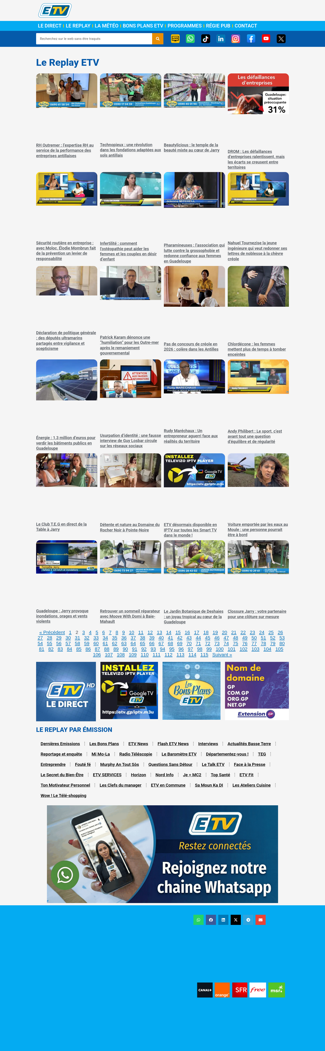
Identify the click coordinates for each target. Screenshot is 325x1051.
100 (220, 648)
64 (133, 643)
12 (150, 632)
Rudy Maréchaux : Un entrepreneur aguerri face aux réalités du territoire (191, 436)
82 (50, 648)
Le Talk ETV (213, 764)
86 (88, 648)
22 (243, 632)
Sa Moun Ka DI (209, 785)
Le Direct (49, 26)
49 (244, 637)
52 (272, 637)
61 (105, 643)
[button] (198, 920)
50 (254, 637)
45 (207, 637)
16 (187, 632)
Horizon (138, 774)
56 (58, 643)
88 (106, 648)
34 (105, 637)
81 (41, 648)
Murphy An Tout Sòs (119, 764)
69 (179, 643)
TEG (262, 754)
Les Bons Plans (104, 743)
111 (156, 654)
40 (161, 637)
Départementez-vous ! (227, 754)
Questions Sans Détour (171, 764)
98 (199, 648)
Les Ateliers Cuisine (251, 785)
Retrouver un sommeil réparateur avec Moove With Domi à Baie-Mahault (130, 616)
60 (96, 643)
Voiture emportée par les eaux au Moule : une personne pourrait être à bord (258, 529)
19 (215, 632)
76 (244, 643)
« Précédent (52, 632)
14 (168, 632)
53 (282, 637)
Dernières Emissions (60, 743)
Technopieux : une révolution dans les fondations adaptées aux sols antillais (130, 150)
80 (282, 643)
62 (114, 643)
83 (60, 648)
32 (86, 637)
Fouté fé (83, 764)
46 (217, 637)
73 (217, 643)
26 (280, 632)
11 (140, 632)
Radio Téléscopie (135, 754)
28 (49, 637)
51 (263, 637)
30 (68, 637)
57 (68, 643)
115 (204, 654)
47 (226, 637)
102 (243, 648)
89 (115, 648)
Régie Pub (218, 26)
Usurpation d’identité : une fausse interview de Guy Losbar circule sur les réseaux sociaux (130, 440)
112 (168, 654)
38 (142, 637)
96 (181, 648)
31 (77, 637)
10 (131, 632)
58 (77, 643)
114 (192, 654)
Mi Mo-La (101, 754)
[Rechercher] (157, 38)
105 (279, 648)
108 (121, 654)
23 (252, 632)
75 (235, 643)
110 (145, 654)
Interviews (208, 743)
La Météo (106, 26)
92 (143, 648)
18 (206, 632)
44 (198, 637)
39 (151, 637)
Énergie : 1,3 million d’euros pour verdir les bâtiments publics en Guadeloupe (65, 443)
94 (162, 648)
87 (97, 648)
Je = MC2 (192, 774)
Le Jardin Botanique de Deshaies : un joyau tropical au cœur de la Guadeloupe (193, 616)
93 (153, 648)
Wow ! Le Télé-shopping (63, 795)
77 (254, 643)
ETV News (138, 743)
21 (233, 632)
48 (235, 637)
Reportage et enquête (61, 754)
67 (161, 643)
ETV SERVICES (107, 774)
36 (124, 637)
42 (179, 637)
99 (208, 648)
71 (198, 643)
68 (170, 643)
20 (224, 632)
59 (86, 643)
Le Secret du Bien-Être (62, 774)
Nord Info (165, 774)
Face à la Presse (249, 764)
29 (58, 637)
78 (263, 643)
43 (189, 637)
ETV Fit (246, 774)
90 (125, 648)
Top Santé (220, 774)
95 (171, 648)
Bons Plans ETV (143, 26)
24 (261, 632)
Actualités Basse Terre (249, 743)
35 (114, 637)
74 (226, 643)
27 (40, 637)
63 (124, 643)
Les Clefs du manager (120, 785)
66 (151, 643)
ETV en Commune (168, 785)
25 (271, 632)
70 (189, 643)
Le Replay (78, 26)
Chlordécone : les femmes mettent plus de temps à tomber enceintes (257, 349)
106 (97, 654)
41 (170, 637)
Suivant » (222, 654)
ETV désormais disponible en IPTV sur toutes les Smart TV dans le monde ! (190, 530)
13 (159, 632)
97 (190, 648)
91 (134, 648)
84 (69, 648)
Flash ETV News (173, 743)
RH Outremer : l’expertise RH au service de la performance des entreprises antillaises (65, 150)
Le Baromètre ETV (179, 754)
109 (133, 654)
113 (180, 654)
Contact (246, 26)
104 (267, 648)
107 (109, 654)
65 (142, 643)
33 (96, 637)
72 (207, 643)
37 (133, 637)
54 (40, 643)
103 (255, 648)
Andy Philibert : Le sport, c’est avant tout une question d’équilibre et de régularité (255, 436)
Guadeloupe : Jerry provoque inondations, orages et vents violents (62, 616)
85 (78, 648)
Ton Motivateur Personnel (65, 785)
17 (196, 632)
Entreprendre (53, 764)
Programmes (184, 26)
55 (49, 643)
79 (272, 643)
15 (178, 632)
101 (232, 648)
